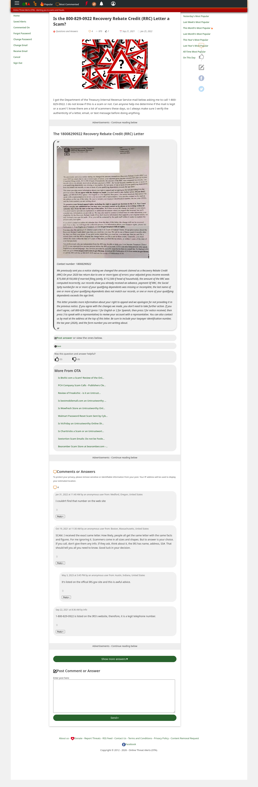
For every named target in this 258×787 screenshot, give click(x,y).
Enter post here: (61, 677)
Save (57, 346)
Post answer (63, 338)
